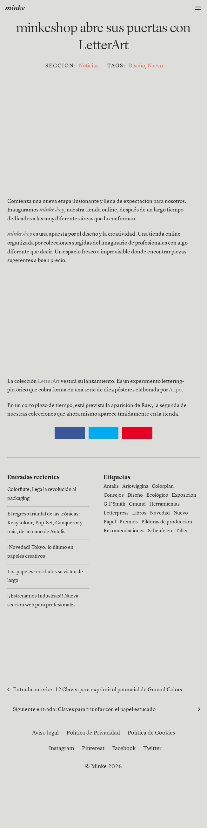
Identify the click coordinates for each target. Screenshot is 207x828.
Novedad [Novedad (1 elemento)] (160, 513)
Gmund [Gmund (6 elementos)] (137, 504)
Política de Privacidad (93, 733)
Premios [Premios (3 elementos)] (128, 522)
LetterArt (49, 381)
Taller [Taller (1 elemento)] (182, 531)
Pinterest (93, 748)
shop (19, 234)
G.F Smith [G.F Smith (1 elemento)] (114, 504)
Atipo (175, 390)
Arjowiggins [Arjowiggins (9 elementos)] (135, 486)
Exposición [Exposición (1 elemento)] (184, 495)
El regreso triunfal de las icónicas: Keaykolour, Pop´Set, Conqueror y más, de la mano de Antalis (45, 523)
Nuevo (155, 66)
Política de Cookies (151, 733)
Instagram (61, 748)
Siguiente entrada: (103, 709)
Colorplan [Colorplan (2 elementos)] (163, 486)
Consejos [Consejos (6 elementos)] (114, 495)
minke (15, 8)
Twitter (152, 748)
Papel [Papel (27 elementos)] (110, 522)
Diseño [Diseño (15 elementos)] (135, 495)
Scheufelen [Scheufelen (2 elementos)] (160, 531)
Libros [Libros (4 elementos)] (139, 513)
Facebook (124, 748)
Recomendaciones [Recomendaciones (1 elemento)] (124, 531)
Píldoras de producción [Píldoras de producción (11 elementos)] (166, 522)
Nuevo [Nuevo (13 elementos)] (180, 513)
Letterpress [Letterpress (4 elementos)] (116, 513)
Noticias (88, 66)
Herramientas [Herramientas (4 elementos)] (164, 504)
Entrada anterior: (97, 689)
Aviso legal (45, 733)
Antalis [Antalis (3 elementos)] (111, 486)
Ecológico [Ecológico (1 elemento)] (157, 495)
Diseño (136, 66)
